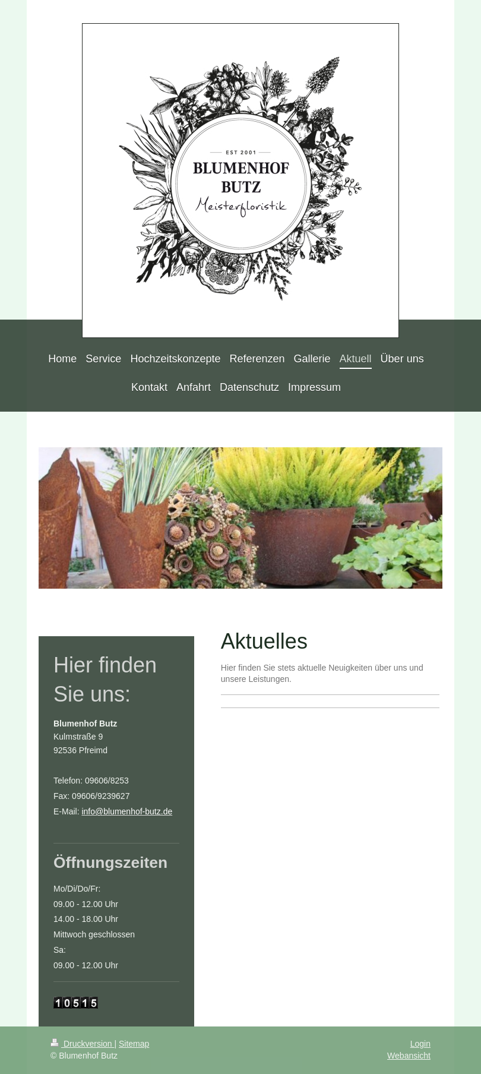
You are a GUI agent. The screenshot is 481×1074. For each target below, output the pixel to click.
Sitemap (134, 1043)
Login (420, 1043)
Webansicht (409, 1055)
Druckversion (82, 1043)
